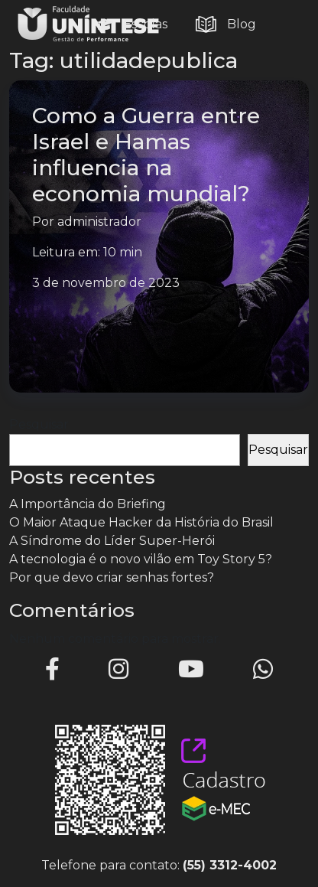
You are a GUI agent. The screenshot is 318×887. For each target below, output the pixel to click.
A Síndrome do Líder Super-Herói (112, 540)
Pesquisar (39, 424)
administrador (99, 221)
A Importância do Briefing (87, 504)
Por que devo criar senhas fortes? (111, 577)
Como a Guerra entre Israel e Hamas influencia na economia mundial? (146, 155)
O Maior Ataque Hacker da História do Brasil (141, 522)
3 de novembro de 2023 (106, 283)
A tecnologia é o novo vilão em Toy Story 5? (140, 559)
